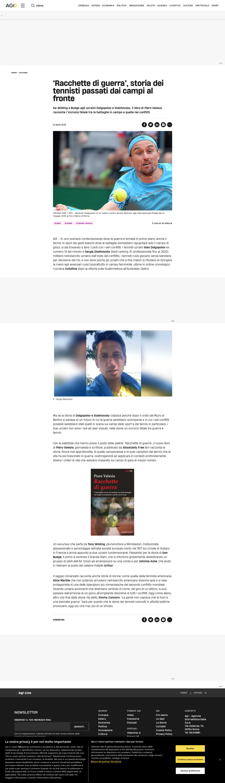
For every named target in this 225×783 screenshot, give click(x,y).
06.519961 (194, 732)
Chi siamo (162, 715)
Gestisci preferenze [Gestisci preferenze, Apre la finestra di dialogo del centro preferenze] (190, 770)
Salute (151, 5)
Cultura (188, 5)
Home (14, 73)
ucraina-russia (84, 223)
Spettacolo (202, 5)
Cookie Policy (164, 730)
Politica (122, 5)
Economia (108, 5)
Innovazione (136, 5)
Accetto (190, 748)
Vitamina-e (134, 732)
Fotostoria (133, 718)
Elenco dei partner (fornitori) (106, 761)
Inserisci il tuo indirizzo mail (32, 720)
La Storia (161, 722)
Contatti (161, 726)
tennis (57, 223)
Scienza (162, 5)
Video (130, 715)
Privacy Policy (164, 734)
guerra (68, 223)
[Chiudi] (219, 759)
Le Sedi (160, 718)
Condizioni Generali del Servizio (30, 736)
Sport (215, 5)
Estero (96, 5)
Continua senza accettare (190, 759)
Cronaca (83, 5)
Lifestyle (175, 5)
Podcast (132, 722)
